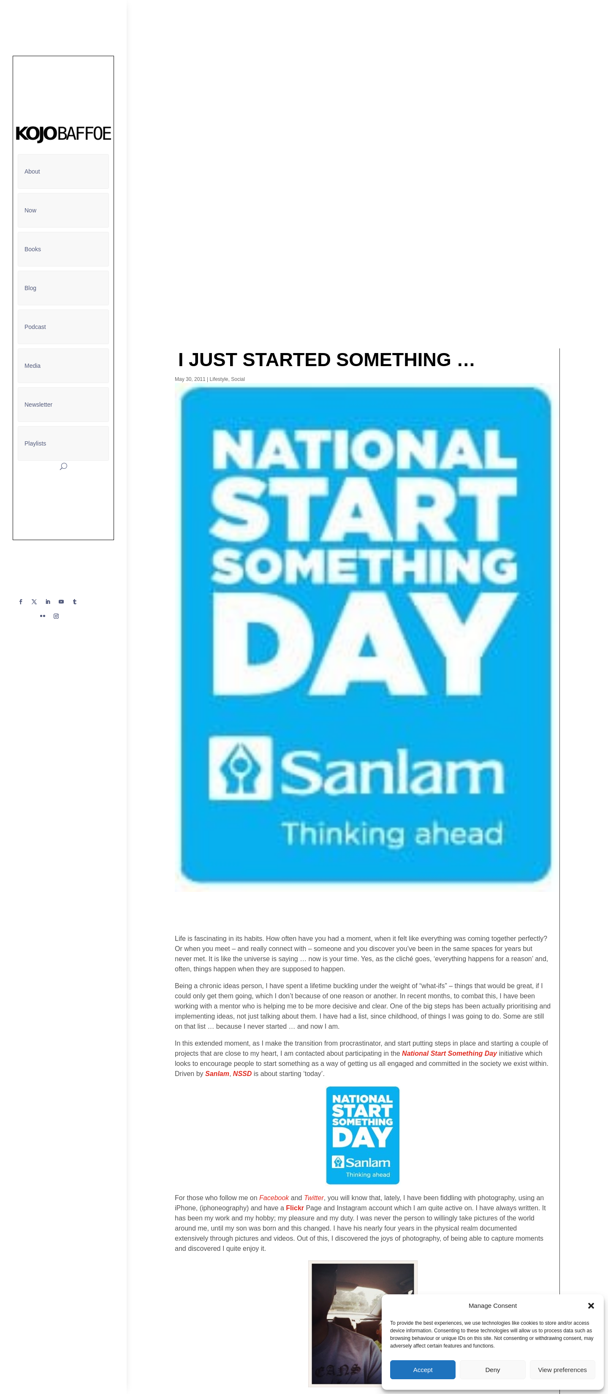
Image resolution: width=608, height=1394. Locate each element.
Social (238, 379)
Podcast (35, 326)
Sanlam (217, 1073)
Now (30, 210)
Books (32, 249)
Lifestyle (219, 379)
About (32, 171)
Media (32, 365)
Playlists (35, 443)
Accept (423, 1369)
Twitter (314, 1197)
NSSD (242, 1073)
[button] (591, 1306)
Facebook (274, 1197)
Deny (492, 1369)
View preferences (562, 1369)
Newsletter (38, 404)
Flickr (295, 1208)
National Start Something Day (449, 1053)
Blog (30, 288)
